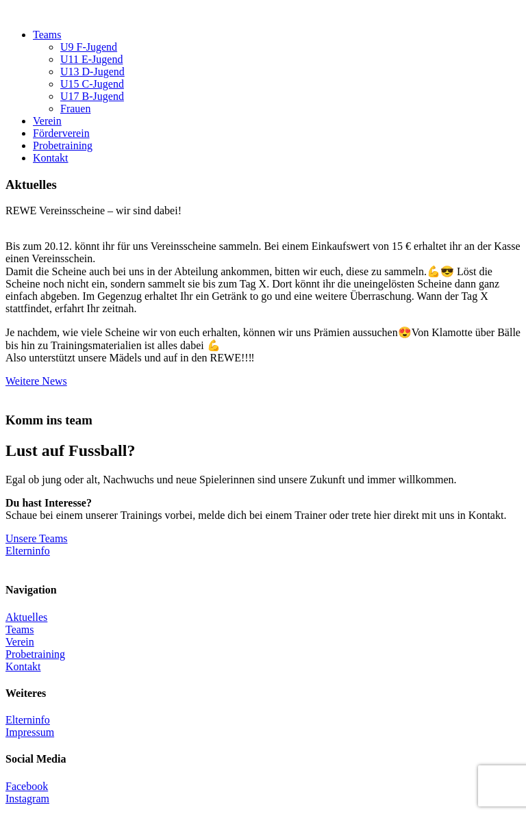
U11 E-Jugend (91, 59)
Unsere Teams (36, 538)
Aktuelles (26, 617)
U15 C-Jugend (92, 84)
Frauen (75, 108)
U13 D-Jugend (92, 71)
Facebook (26, 786)
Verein (47, 121)
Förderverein (61, 133)
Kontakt (50, 158)
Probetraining (62, 145)
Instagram (27, 798)
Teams (47, 34)
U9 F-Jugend (88, 47)
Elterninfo (27, 551)
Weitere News (36, 381)
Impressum (29, 732)
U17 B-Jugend (92, 96)
